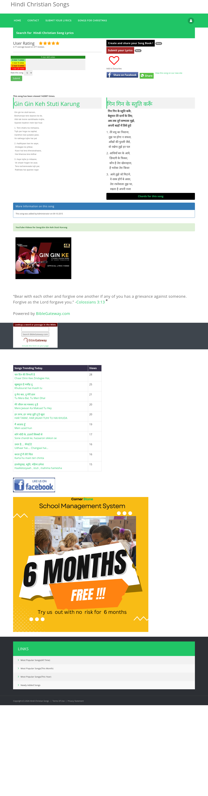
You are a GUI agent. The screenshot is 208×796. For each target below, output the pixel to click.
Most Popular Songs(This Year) (34, 721)
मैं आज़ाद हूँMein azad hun (23, 470)
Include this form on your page (35, 390)
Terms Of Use (58, 745)
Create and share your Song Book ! (130, 43)
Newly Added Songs (29, 729)
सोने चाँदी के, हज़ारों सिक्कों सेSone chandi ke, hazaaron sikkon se (36, 480)
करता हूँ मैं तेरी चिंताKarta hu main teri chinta (29, 500)
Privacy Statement (76, 745)
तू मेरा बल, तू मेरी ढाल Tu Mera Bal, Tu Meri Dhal (30, 440)
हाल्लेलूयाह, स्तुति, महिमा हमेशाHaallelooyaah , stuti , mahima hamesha (38, 510)
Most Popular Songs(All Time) (34, 704)
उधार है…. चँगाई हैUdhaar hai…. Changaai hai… (31, 490)
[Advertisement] (150, 225)
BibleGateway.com (53, 358)
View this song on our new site (168, 73)
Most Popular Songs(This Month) (35, 712)
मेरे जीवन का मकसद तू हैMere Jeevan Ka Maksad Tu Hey (33, 450)
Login (191, 21)
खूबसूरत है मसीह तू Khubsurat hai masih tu (28, 430)
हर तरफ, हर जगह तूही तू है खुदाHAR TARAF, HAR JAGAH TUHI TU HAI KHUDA (41, 460)
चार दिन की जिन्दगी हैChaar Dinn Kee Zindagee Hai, (32, 421)
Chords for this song (150, 196)
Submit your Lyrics (120, 50)
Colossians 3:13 (90, 346)
